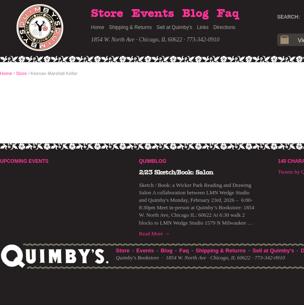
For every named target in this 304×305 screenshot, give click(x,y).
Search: (288, 17)
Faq (228, 13)
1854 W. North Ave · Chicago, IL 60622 (136, 39)
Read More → (154, 233)
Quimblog (152, 161)
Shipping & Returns (130, 27)
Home (97, 27)
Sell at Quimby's (174, 27)
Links (202, 27)
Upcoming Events (24, 161)
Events (153, 13)
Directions (224, 27)
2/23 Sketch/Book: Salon (176, 172)
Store (107, 13)
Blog (195, 13)
